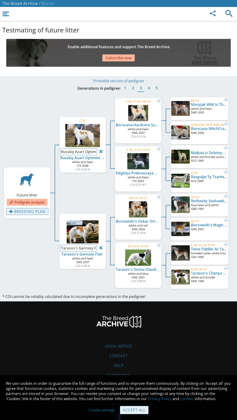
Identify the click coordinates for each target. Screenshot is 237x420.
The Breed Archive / (21, 3)
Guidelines (118, 361)
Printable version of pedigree (118, 66)
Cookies (118, 371)
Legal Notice (118, 332)
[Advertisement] (114, 47)
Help (119, 351)
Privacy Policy (160, 398)
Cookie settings (102, 410)
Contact (118, 341)
